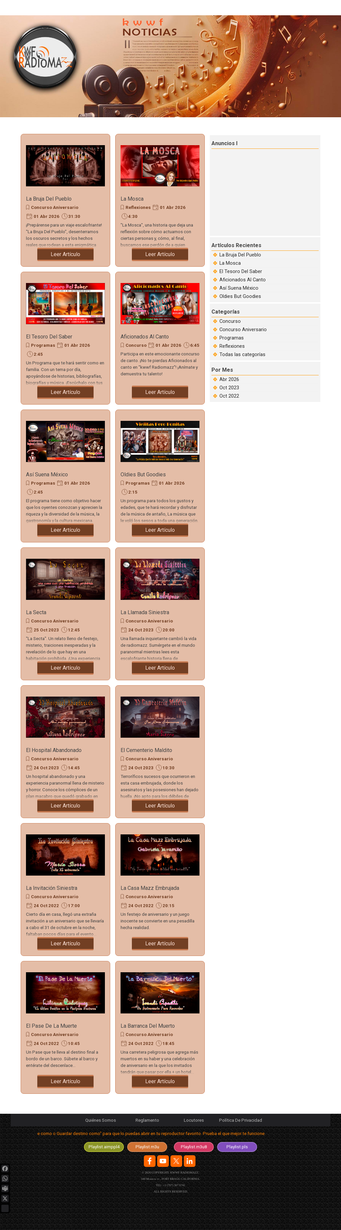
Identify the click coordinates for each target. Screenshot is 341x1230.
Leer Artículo (65, 254)
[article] (65, 200)
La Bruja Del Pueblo (49, 199)
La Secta (36, 612)
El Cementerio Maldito (146, 750)
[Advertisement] (266, 191)
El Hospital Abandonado (54, 750)
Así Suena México (47, 474)
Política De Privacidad (240, 1120)
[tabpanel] (170, 1134)
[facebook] (150, 1161)
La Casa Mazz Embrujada (150, 888)
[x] (176, 1161)
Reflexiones (138, 207)
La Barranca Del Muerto (148, 1026)
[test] (104, 1147)
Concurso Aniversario (54, 207)
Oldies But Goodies (143, 474)
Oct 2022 (229, 396)
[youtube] (163, 1161)
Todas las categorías (242, 354)
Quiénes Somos (100, 1120)
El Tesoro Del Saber (49, 336)
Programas (43, 345)
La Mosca (132, 199)
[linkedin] (189, 1161)
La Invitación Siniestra (51, 888)
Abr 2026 (229, 379)
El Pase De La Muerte (51, 1026)
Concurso (136, 345)
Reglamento (147, 1120)
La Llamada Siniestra (145, 612)
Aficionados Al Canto (145, 336)
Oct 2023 (229, 388)
